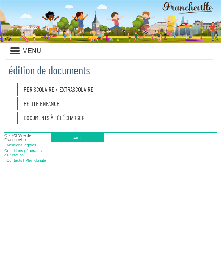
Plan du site (36, 160)
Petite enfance (42, 103)
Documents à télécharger (54, 118)
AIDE (77, 138)
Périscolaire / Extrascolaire (58, 89)
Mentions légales (21, 145)
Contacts (14, 160)
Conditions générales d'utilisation (23, 153)
